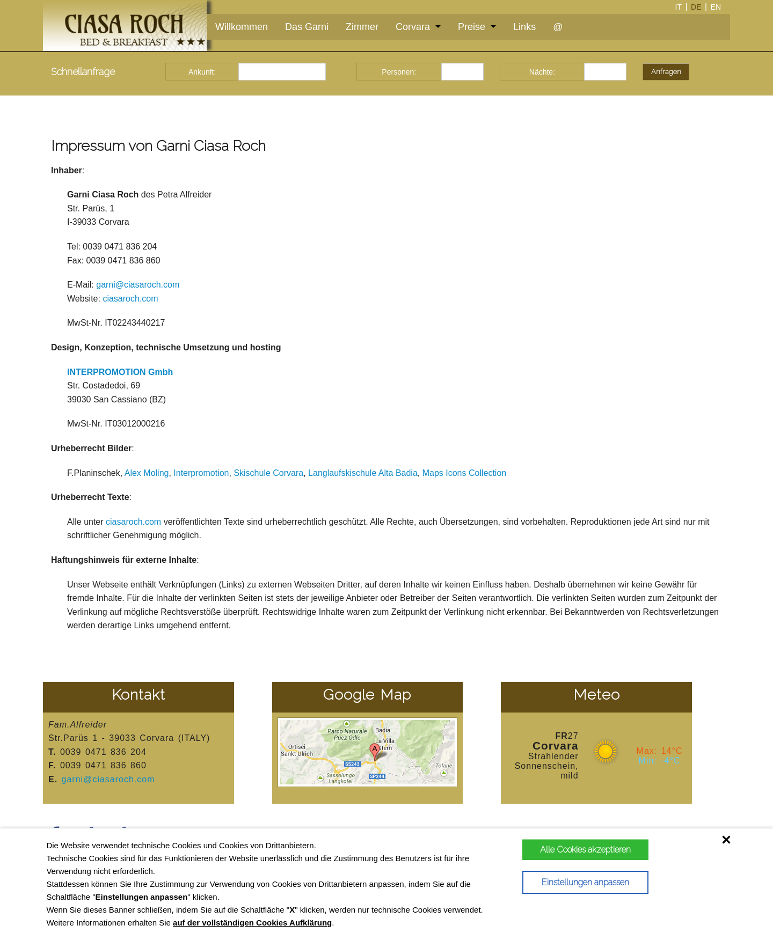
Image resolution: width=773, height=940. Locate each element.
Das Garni (307, 26)
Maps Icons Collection (464, 473)
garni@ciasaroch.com (137, 284)
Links (524, 26)
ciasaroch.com (130, 298)
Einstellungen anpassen (584, 882)
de (696, 7)
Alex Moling (147, 473)
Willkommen (241, 26)
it (678, 7)
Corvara (413, 26)
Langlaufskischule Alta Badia (363, 473)
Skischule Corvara (268, 473)
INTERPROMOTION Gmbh (120, 372)
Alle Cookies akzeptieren (583, 849)
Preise (471, 26)
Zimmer (362, 26)
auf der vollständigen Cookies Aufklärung (252, 922)
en (716, 7)
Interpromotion (201, 473)
